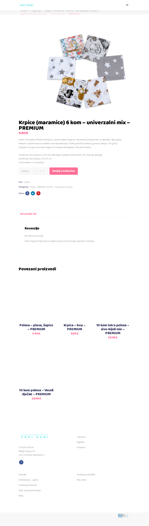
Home (23, 10)
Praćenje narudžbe (86, 474)
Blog (21, 495)
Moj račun (81, 479)
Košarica (81, 447)
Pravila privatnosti (28, 484)
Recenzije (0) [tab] (28, 214)
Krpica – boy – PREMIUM (75, 327)
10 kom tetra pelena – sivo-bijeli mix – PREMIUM (112, 329)
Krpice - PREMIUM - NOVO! (58, 10)
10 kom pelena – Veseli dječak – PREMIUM (36, 392)
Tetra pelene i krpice (86, 10)
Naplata (80, 442)
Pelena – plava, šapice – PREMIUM (36, 327)
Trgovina (36, 10)
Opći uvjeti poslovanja (30, 490)
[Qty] (40, 171)
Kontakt (22, 474)
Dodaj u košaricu (63, 171)
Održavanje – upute (28, 479)
